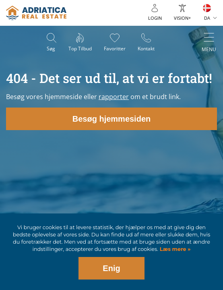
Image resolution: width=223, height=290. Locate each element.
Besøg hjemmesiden (111, 118)
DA (207, 18)
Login (155, 18)
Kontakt (146, 48)
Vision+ (182, 18)
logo (36, 13)
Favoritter (115, 48)
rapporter (114, 96)
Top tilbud (80, 48)
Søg (51, 48)
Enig (111, 268)
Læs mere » (174, 249)
